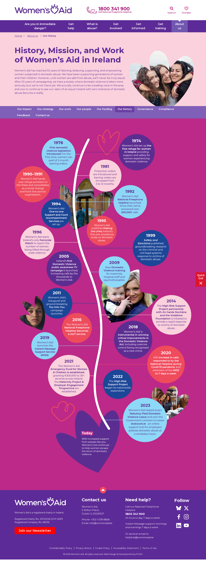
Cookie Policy (102, 548)
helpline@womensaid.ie (139, 537)
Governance (145, 109)
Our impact (24, 109)
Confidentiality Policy (60, 548)
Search (172, 12)
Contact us (43, 115)
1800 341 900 (114, 9)
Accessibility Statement (126, 548)
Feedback (23, 115)
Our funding (104, 109)
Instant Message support (140, 523)
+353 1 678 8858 (100, 519)
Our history (125, 109)
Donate (186, 12)
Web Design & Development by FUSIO (123, 554)
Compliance (166, 109)
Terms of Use (149, 548)
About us (32, 35)
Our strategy (45, 109)
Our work (65, 109)
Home (18, 35)
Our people (84, 109)
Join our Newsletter (35, 530)
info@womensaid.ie (100, 523)
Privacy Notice (84, 548)
